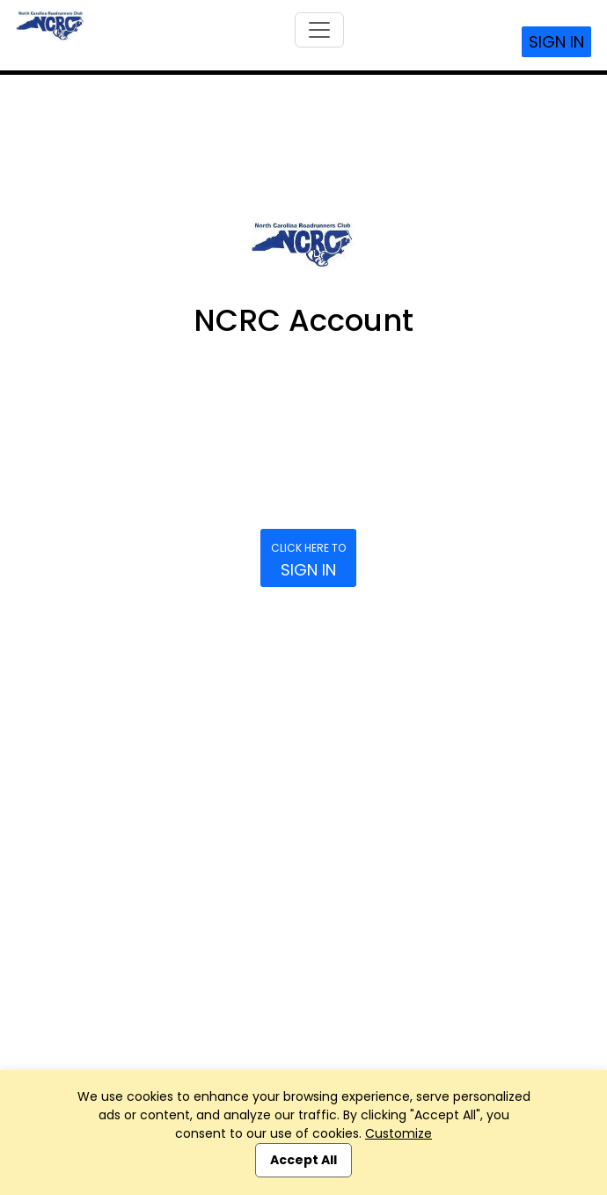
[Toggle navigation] (319, 30)
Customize (398, 1133)
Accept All (303, 1160)
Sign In (556, 42)
